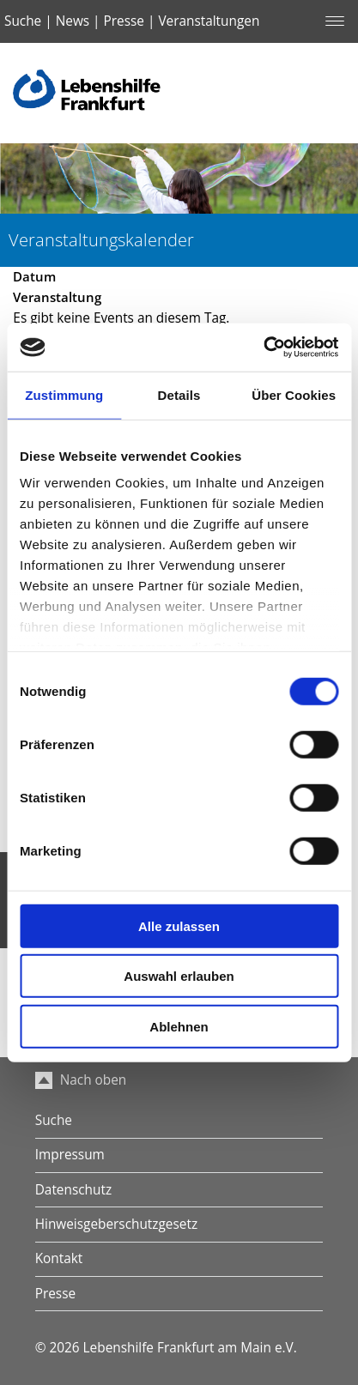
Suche (22, 21)
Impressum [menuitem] (70, 1155)
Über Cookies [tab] (294, 394)
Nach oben (81, 1080)
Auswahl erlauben (179, 976)
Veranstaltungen (208, 21)
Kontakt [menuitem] (59, 1258)
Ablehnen (178, 1026)
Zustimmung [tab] (64, 394)
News (72, 21)
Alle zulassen (179, 925)
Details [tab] (179, 394)
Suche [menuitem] (53, 1120)
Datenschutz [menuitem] (73, 1190)
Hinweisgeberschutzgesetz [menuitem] (116, 1224)
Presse (124, 21)
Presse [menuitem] (55, 1294)
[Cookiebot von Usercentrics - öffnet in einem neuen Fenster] (263, 347)
